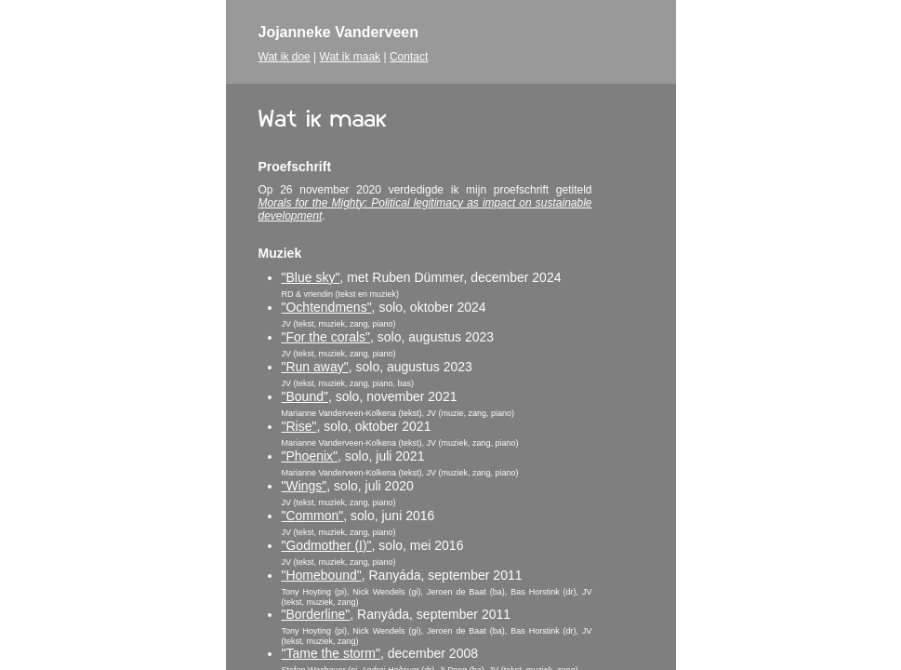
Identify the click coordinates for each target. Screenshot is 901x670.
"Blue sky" (311, 277)
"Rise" (299, 426)
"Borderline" (316, 614)
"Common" (313, 515)
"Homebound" (322, 575)
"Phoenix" (310, 456)
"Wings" (304, 485)
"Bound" (305, 396)
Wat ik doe (284, 56)
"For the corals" (326, 336)
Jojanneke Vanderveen (338, 32)
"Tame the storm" (331, 653)
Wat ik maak (350, 56)
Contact (409, 56)
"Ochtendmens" (327, 307)
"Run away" (315, 366)
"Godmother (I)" (327, 545)
